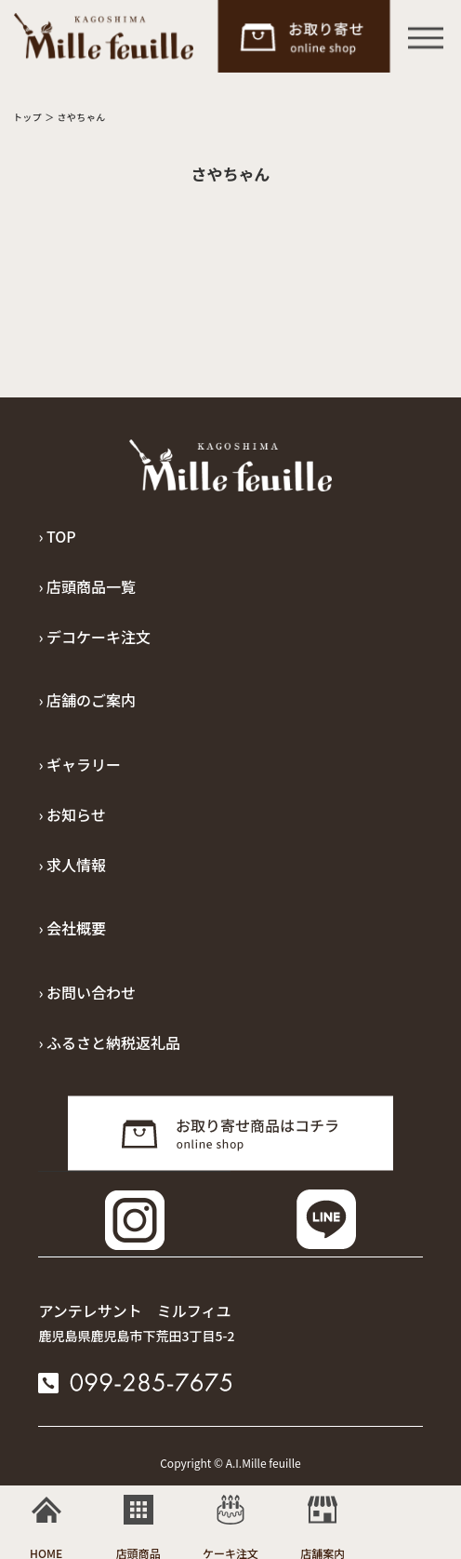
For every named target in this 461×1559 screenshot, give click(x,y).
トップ (28, 117)
